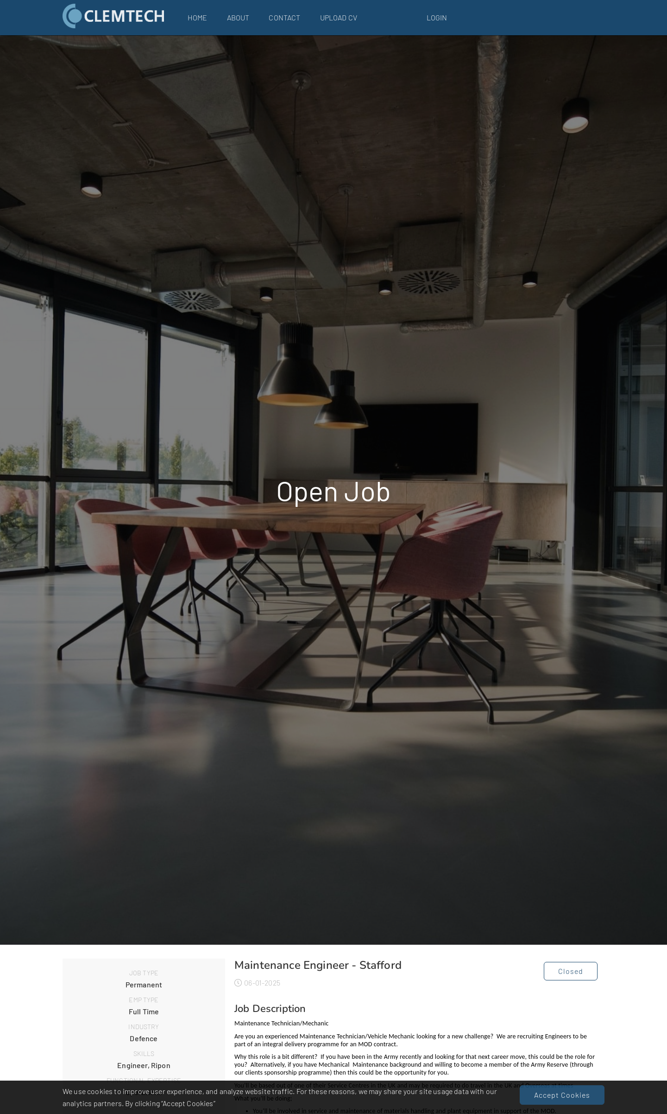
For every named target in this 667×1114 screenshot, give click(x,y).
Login (437, 17)
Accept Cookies (562, 1094)
